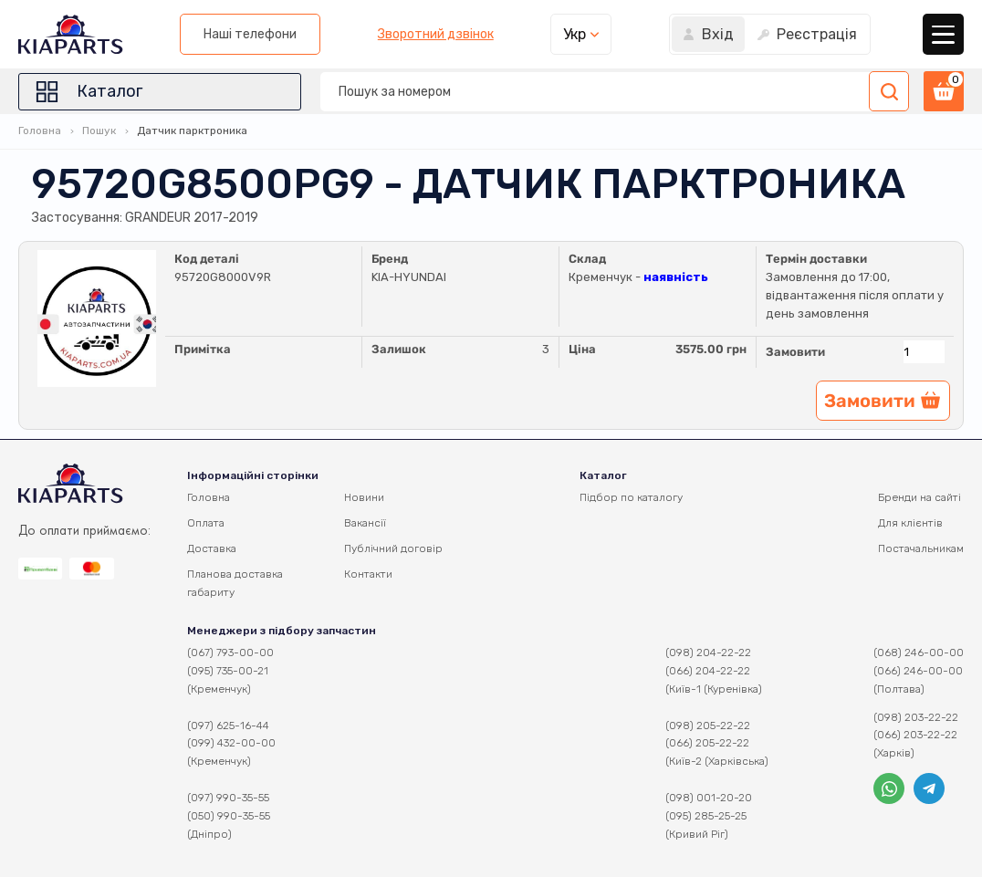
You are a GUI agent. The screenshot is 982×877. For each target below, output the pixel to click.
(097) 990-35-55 (228, 797)
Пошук (99, 130)
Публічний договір (393, 548)
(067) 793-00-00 (230, 652)
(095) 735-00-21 (227, 670)
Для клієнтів (910, 523)
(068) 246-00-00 (918, 652)
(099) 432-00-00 (231, 742)
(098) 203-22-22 (915, 717)
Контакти (368, 574)
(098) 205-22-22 (707, 725)
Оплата (206, 523)
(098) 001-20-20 (708, 797)
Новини (364, 497)
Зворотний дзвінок (436, 34)
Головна (39, 130)
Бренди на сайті (919, 497)
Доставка (211, 548)
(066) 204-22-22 (707, 670)
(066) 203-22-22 (915, 734)
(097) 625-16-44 (228, 725)
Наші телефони (250, 34)
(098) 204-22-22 (708, 652)
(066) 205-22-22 (707, 742)
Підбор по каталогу (631, 497)
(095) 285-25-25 (706, 815)
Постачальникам (921, 548)
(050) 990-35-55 (228, 815)
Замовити (795, 352)
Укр (574, 34)
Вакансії (365, 523)
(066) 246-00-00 (918, 670)
